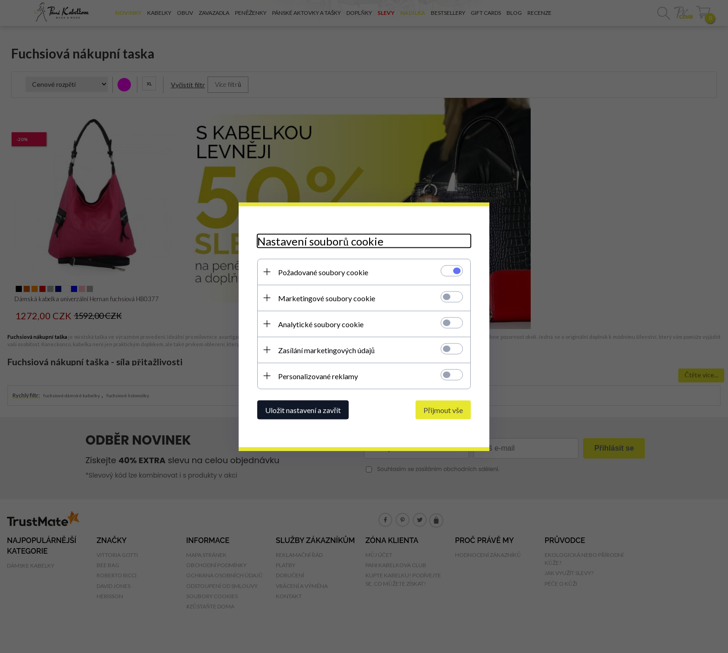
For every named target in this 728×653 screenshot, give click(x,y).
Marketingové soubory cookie (326, 297)
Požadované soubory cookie (323, 271)
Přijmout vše (443, 409)
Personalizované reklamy (318, 375)
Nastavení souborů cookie (320, 240)
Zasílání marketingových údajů (326, 349)
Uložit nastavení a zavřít (303, 409)
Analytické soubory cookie (321, 323)
